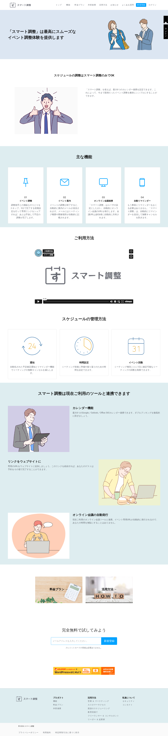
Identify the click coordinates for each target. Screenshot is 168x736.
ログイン (166, 31)
